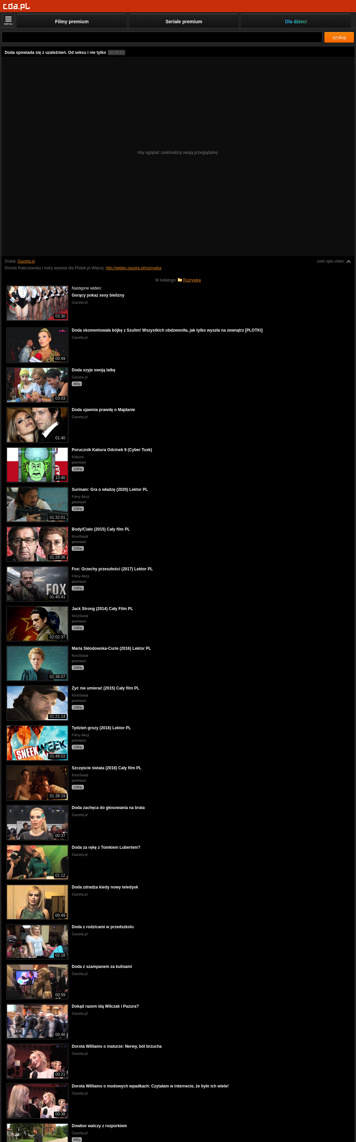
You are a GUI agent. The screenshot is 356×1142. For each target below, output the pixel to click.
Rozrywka (192, 280)
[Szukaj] (162, 37)
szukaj (339, 37)
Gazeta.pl (26, 261)
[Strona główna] (16, 6)
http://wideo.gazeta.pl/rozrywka (133, 268)
